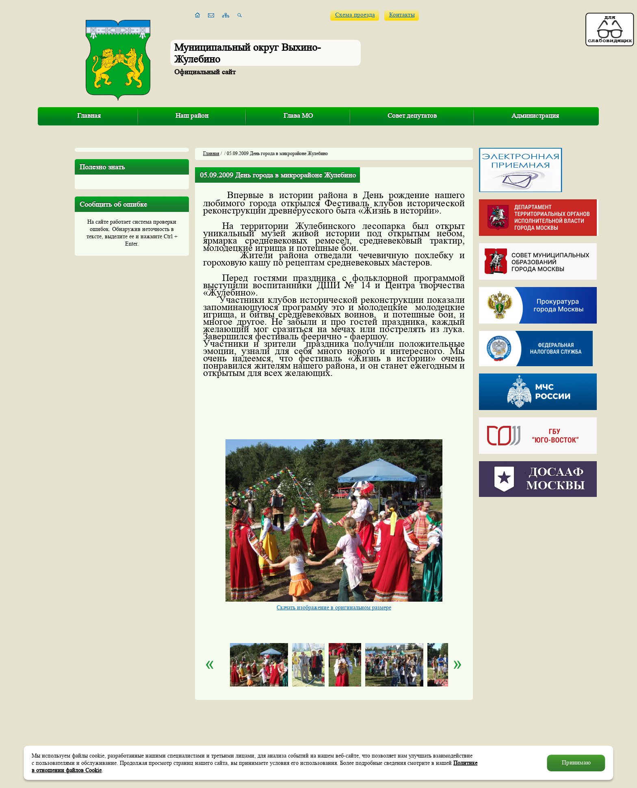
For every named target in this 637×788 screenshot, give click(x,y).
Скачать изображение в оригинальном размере (334, 607)
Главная (89, 115)
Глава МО (298, 115)
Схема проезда (355, 14)
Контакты (402, 14)
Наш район (192, 115)
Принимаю (576, 762)
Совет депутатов (412, 115)
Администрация (535, 115)
